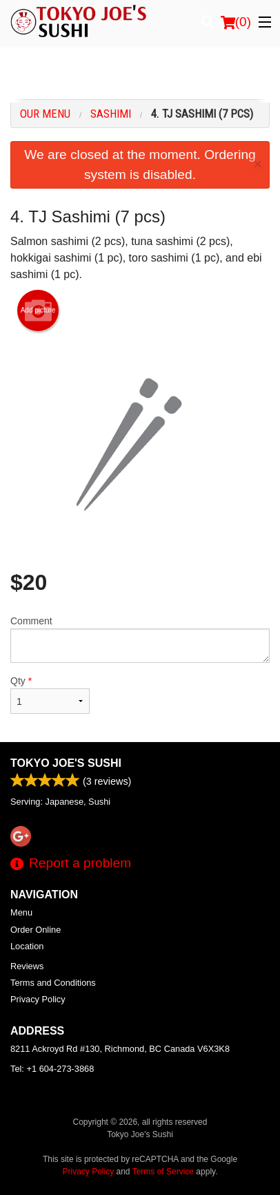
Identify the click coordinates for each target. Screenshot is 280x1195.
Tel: (52, 1069)
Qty (50, 694)
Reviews (26, 966)
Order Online (35, 929)
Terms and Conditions (53, 982)
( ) (236, 22)
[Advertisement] (140, 75)
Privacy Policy (38, 999)
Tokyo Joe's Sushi (65, 763)
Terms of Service (163, 1171)
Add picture (38, 310)
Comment (140, 639)
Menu (21, 912)
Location (26, 946)
